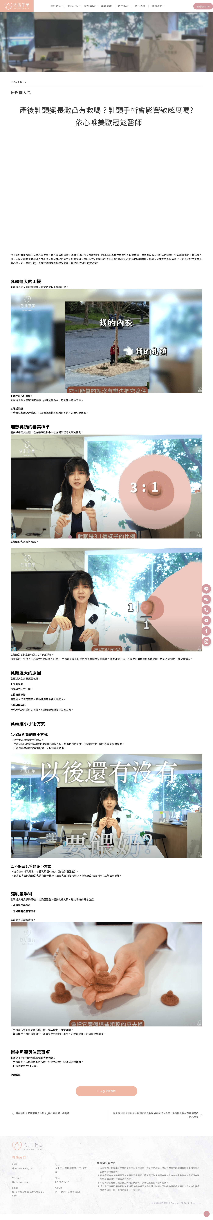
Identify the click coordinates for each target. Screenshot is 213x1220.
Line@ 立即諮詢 (106, 1091)
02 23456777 (62, 1182)
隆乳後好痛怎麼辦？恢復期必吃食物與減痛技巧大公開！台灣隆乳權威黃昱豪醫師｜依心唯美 (156, 1115)
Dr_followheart (21, 1182)
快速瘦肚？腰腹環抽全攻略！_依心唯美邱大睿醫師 (42, 1113)
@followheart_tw (22, 1168)
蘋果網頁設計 (158, 1203)
